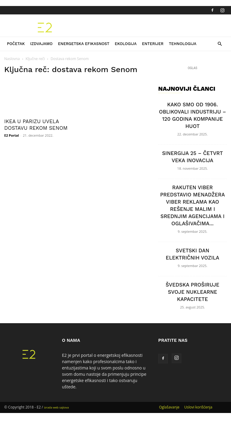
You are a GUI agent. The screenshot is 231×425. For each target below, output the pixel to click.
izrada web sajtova (56, 407)
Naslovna (12, 58)
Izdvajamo (41, 43)
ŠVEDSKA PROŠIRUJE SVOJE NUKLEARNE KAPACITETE (192, 292)
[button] (219, 44)
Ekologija (126, 43)
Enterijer (152, 43)
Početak (16, 43)
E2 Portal (11, 135)
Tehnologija (182, 43)
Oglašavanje (169, 407)
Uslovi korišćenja (198, 407)
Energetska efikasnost (83, 43)
